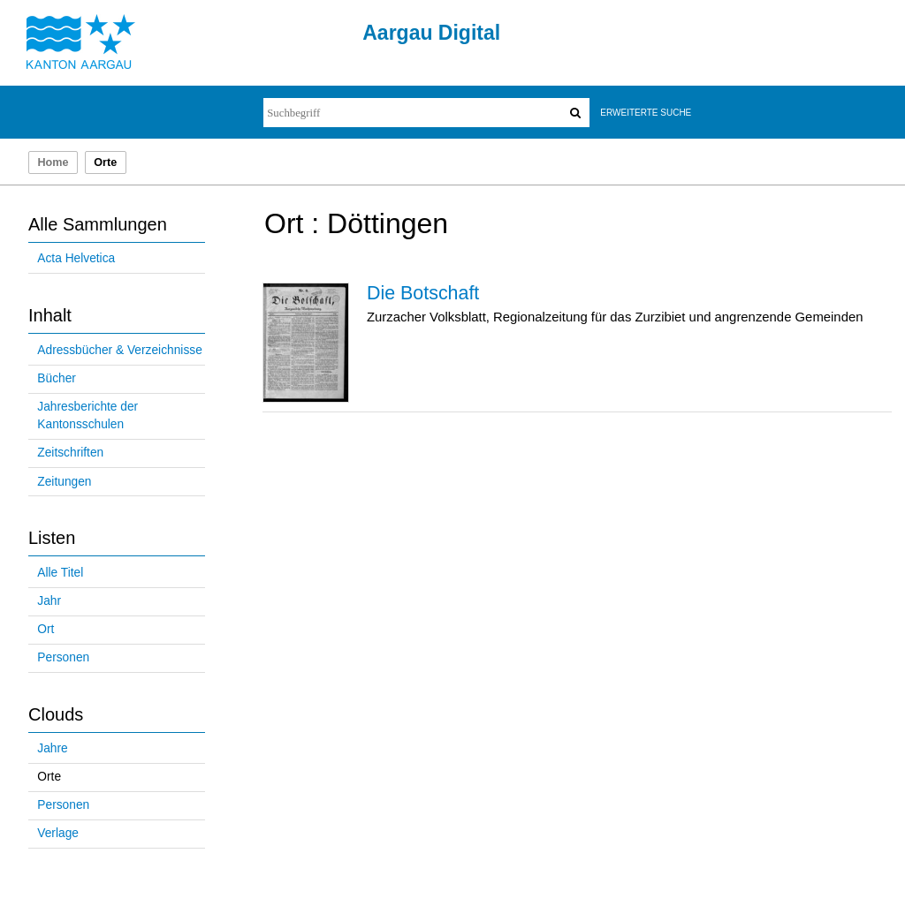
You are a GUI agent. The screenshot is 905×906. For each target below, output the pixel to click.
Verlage (58, 833)
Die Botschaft (423, 293)
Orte (49, 776)
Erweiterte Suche (645, 112)
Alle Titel (60, 572)
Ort (45, 629)
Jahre (52, 748)
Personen (63, 657)
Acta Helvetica (76, 258)
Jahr (49, 601)
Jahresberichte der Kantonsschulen (87, 416)
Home (52, 162)
